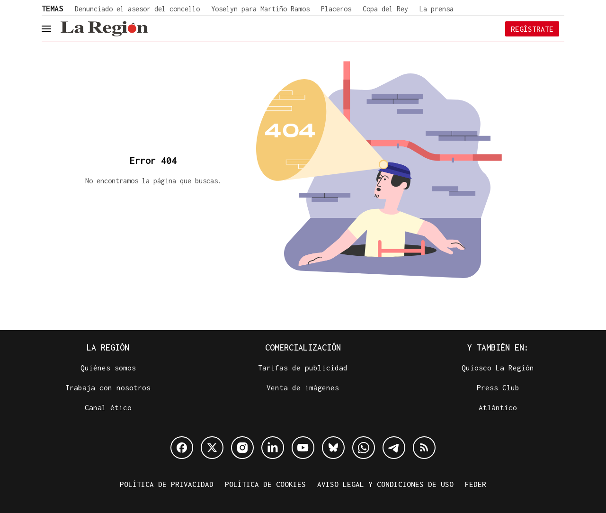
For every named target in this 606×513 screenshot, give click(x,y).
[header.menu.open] (53, 29)
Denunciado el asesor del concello (137, 9)
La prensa (436, 9)
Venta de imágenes (303, 387)
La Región (108, 347)
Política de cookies (265, 484)
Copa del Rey (385, 9)
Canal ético (108, 407)
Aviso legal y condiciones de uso (385, 484)
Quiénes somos (108, 367)
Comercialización (303, 347)
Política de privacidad (167, 484)
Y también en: (498, 347)
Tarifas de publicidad (303, 367)
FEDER (475, 484)
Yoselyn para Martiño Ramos (260, 9)
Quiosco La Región (498, 367)
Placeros (336, 9)
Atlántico (498, 407)
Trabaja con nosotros (108, 387)
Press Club (498, 387)
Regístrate (532, 29)
